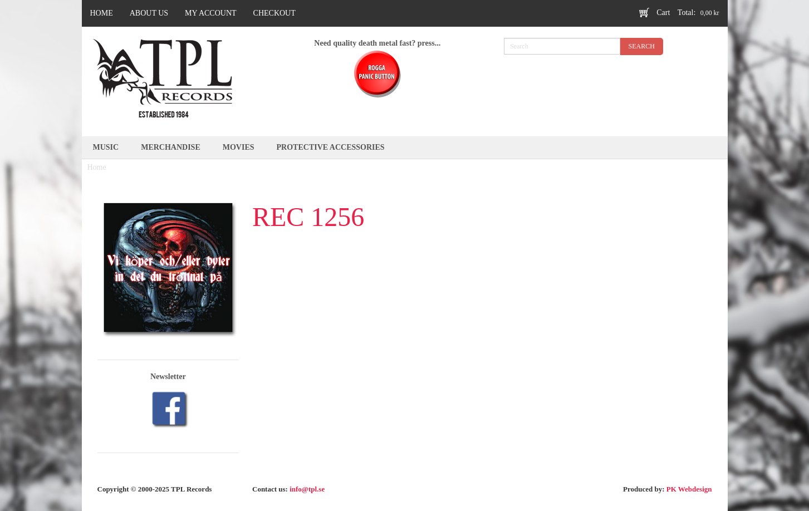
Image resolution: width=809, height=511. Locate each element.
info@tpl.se (307, 489)
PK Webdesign (689, 489)
